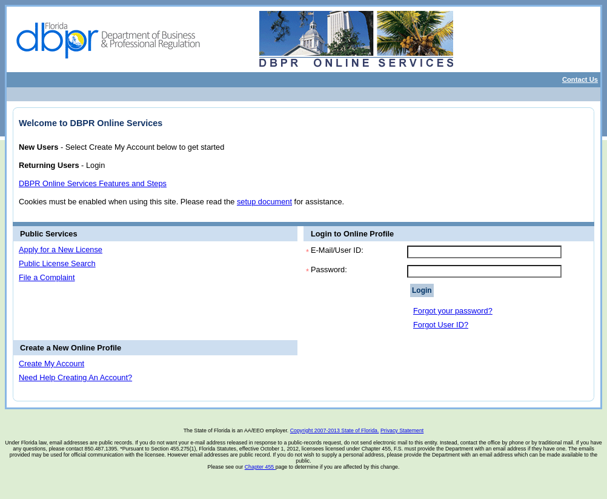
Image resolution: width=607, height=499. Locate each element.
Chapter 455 (260, 467)
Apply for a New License (60, 249)
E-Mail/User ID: (337, 250)
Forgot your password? (453, 310)
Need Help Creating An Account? (75, 377)
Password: (329, 269)
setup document (264, 201)
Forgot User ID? (440, 324)
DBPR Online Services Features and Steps (93, 183)
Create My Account (51, 363)
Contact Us (580, 79)
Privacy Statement (401, 430)
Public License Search (57, 263)
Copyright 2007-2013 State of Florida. (334, 430)
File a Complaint (47, 277)
